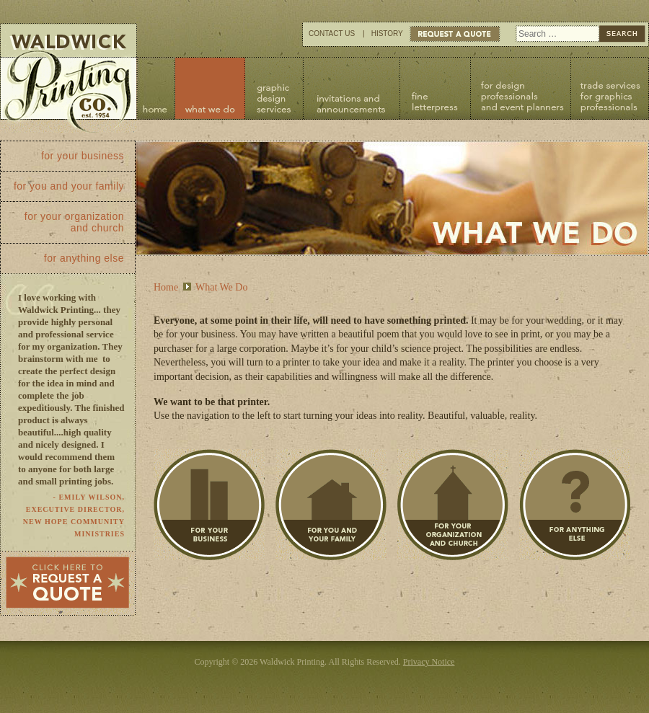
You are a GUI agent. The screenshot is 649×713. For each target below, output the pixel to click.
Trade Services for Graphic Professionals (609, 88)
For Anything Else (574, 505)
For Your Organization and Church (452, 505)
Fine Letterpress (434, 88)
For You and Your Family (331, 505)
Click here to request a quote (68, 583)
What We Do (210, 88)
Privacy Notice (429, 662)
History (387, 33)
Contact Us (332, 33)
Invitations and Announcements (351, 88)
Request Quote (455, 34)
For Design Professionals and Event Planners (520, 88)
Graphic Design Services (274, 88)
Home (156, 88)
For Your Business (209, 505)
